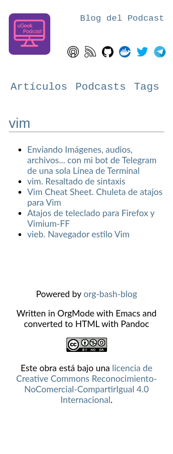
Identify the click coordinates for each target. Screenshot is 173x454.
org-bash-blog (110, 293)
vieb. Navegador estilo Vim (78, 234)
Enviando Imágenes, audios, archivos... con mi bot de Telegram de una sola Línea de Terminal (91, 160)
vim (19, 123)
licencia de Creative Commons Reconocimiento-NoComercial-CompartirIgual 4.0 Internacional (86, 383)
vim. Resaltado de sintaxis (76, 181)
